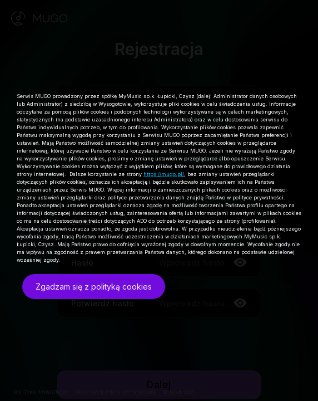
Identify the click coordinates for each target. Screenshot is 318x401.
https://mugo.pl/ (163, 174)
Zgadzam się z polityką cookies (94, 286)
